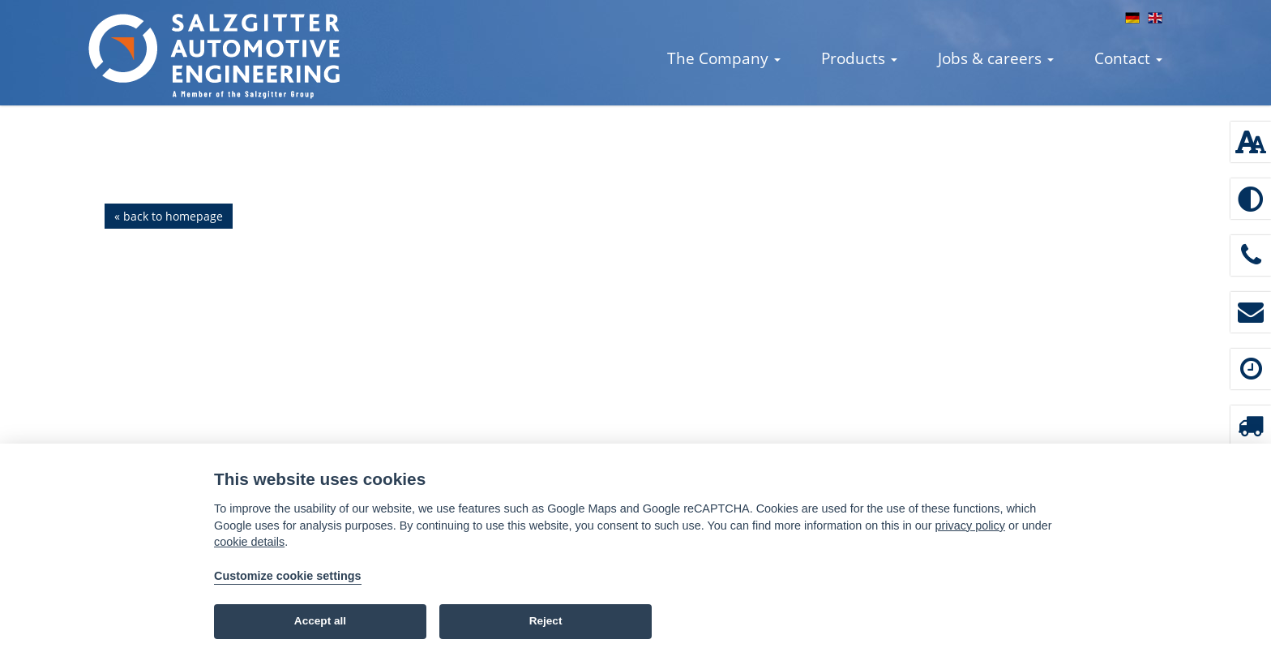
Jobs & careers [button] (996, 58)
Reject (546, 621)
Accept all (320, 621)
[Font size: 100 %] (1250, 142)
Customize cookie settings (288, 575)
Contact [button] (1128, 58)
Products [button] (859, 58)
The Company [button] (724, 58)
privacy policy (970, 525)
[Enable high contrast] (1250, 198)
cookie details (249, 541)
